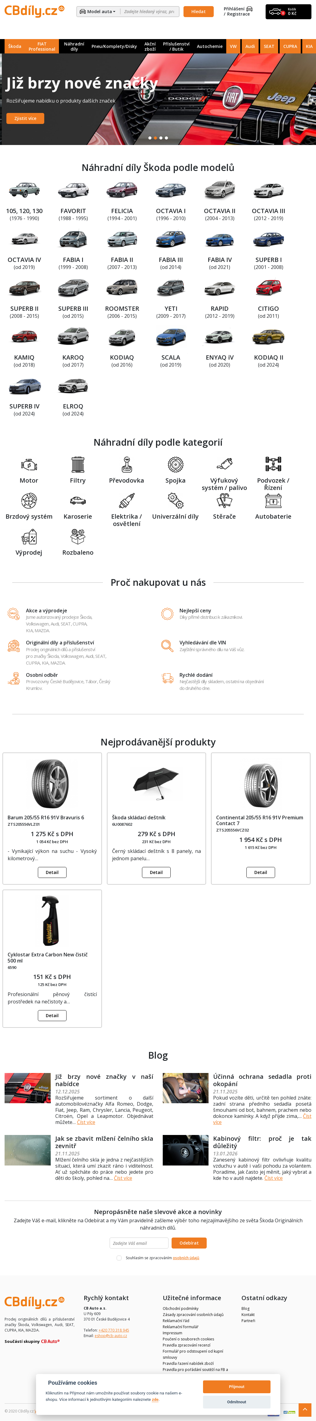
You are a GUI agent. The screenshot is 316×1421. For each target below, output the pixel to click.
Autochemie (210, 46)
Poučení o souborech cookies (188, 1339)
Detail (52, 872)
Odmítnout (236, 1402)
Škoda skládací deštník (138, 817)
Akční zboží (150, 46)
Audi (250, 46)
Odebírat (189, 1243)
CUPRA (290, 46)
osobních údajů (186, 1257)
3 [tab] (160, 138)
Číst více (86, 1122)
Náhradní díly (74, 46)
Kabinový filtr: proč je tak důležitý (262, 1142)
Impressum (172, 1333)
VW (233, 46)
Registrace (238, 14)
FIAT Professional (42, 46)
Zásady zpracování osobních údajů (193, 1314)
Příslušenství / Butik (176, 46)
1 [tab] (149, 138)
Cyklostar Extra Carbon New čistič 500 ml (48, 957)
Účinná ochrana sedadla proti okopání (262, 1080)
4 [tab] (166, 138)
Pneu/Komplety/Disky (114, 46)
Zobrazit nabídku (31, 118)
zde (155, 1399)
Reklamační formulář (180, 1326)
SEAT (269, 46)
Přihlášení (238, 9)
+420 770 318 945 (114, 1330)
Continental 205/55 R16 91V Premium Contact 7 (259, 820)
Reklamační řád (176, 1320)
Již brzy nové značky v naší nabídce (104, 1080)
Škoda (14, 46)
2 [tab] (155, 138)
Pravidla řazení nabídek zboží (188, 1363)
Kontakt (248, 1314)
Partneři (248, 1320)
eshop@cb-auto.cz (111, 1335)
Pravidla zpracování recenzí (186, 1345)
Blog (245, 1308)
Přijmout (236, 1386)
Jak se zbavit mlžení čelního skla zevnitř (104, 1142)
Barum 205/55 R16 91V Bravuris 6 (46, 817)
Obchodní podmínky (180, 1308)
